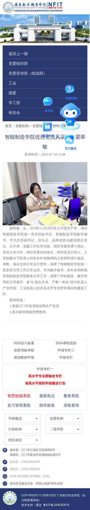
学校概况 (15, 418)
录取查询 (71, 405)
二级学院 (56, 429)
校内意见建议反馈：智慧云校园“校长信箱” (37, 483)
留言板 (49, 102)
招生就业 (15, 440)
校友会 (14, 113)
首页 (8, 126)
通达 (39, 505)
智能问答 (71, 90)
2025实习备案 (23, 343)
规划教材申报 (24, 357)
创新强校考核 (24, 350)
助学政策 (47, 405)
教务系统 (71, 396)
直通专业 (48, 127)
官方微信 (70, 140)
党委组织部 (18, 63)
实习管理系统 (18, 405)
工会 (12, 83)
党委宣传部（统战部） (28, 73)
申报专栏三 (66, 350)
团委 (12, 93)
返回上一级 (18, 54)
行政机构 (15, 429)
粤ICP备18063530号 (56, 505)
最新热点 (47, 396)
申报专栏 (66, 357)
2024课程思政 (66, 343)
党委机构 (23, 126)
